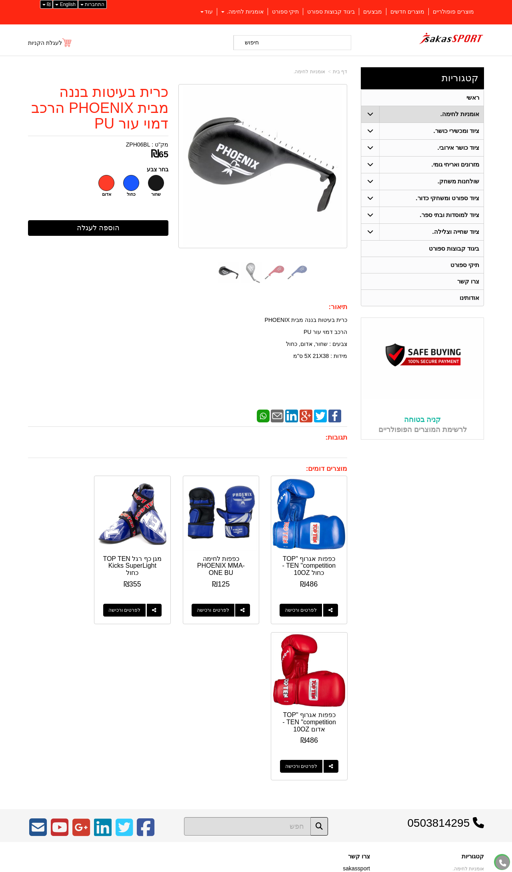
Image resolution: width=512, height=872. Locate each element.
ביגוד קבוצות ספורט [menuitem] (331, 11)
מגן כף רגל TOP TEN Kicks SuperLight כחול (146, 559)
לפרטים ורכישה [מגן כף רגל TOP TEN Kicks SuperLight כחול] (138, 604)
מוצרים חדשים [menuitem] (407, 11)
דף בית (340, 71)
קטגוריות (460, 77)
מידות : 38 (335, 356)
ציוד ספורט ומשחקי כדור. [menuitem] (447, 198)
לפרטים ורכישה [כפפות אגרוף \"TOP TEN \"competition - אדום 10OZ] (55, 604)
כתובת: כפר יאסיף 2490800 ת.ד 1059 (325, 716)
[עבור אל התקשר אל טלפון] (503, 863)
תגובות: (336, 437)
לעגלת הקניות (45, 43)
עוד (206, 11)
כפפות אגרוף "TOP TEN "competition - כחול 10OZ (312, 559)
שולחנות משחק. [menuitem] (459, 181)
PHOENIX (277, 320)
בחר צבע (157, 169)
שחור (156, 194)
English (65, 4)
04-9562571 (340, 729)
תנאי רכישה (358, 739)
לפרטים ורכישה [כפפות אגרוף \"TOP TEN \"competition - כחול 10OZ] (304, 604)
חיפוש (252, 42)
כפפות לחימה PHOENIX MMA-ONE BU (229, 559)
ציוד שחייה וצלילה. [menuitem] (456, 231)
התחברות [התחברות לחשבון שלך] (92, 4)
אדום (106, 194)
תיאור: (337, 307)
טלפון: (362, 729)
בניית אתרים (221, 866)
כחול (131, 194)
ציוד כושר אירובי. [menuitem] (459, 147)
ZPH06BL (138, 144)
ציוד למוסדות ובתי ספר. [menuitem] (449, 214)
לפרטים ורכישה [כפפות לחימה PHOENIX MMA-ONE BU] (221, 604)
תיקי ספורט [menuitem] (285, 11)
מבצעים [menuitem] (372, 11)
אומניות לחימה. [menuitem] (242, 11)
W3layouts (127, 726)
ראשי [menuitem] (472, 97)
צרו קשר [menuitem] (468, 281)
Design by (112, 726)
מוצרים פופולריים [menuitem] (453, 11)
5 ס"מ (300, 356)
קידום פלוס (243, 866)
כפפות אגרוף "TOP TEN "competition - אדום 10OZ (63, 559)
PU (307, 332)
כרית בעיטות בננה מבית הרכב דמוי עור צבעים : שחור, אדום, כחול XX (305, 350)
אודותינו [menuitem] (469, 297)
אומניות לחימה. (309, 71)
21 (315, 356)
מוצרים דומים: (326, 468)
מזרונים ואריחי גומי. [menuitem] (456, 164)
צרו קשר (359, 694)
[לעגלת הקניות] (50, 43)
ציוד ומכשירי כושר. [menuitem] (457, 130)
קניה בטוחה (422, 420)
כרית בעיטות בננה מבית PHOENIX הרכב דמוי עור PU (99, 108)
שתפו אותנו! (357, 760)
